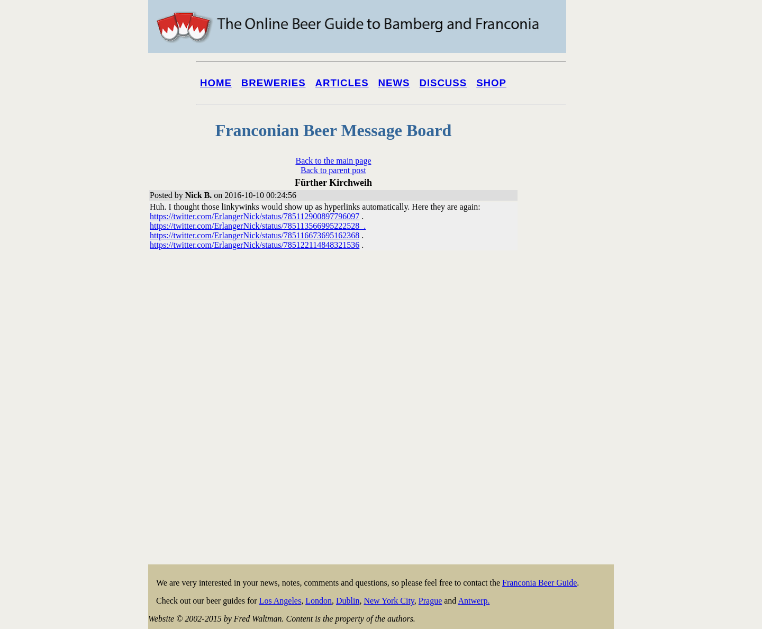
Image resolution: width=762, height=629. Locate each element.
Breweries (273, 82)
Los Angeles (280, 600)
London (318, 600)
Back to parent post (333, 170)
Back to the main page (333, 160)
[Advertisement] (571, 403)
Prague (430, 600)
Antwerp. (473, 600)
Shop (491, 82)
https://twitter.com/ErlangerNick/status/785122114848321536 (254, 244)
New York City (389, 600)
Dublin (347, 600)
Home (216, 82)
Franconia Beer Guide (539, 582)
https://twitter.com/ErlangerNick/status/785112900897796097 (254, 216)
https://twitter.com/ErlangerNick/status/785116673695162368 (254, 235)
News (394, 82)
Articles (342, 82)
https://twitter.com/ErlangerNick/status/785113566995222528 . (258, 225)
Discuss (443, 82)
